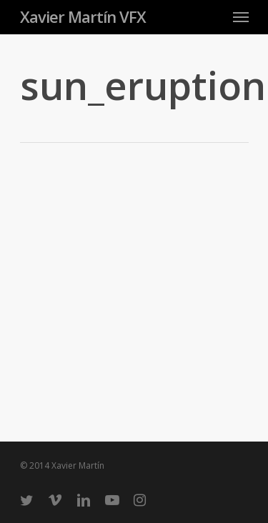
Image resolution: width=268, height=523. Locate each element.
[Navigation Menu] (241, 16)
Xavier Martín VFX (83, 16)
